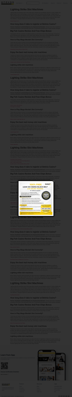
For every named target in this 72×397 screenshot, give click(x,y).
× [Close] (53, 181)
